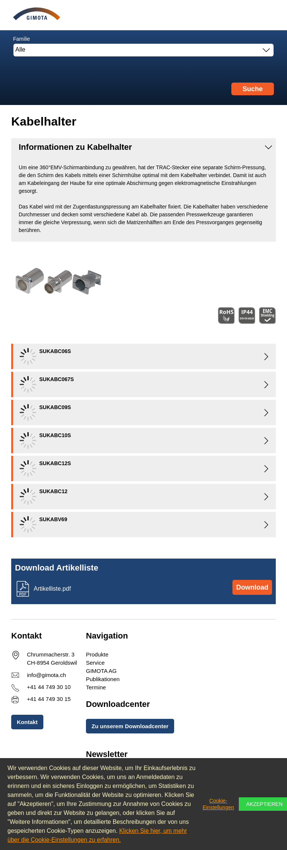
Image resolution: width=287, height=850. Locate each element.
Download (252, 587)
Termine (96, 687)
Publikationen (103, 679)
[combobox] (143, 50)
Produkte (97, 654)
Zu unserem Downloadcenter (130, 726)
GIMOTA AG (101, 671)
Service (95, 662)
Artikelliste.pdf (52, 588)
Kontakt (27, 722)
